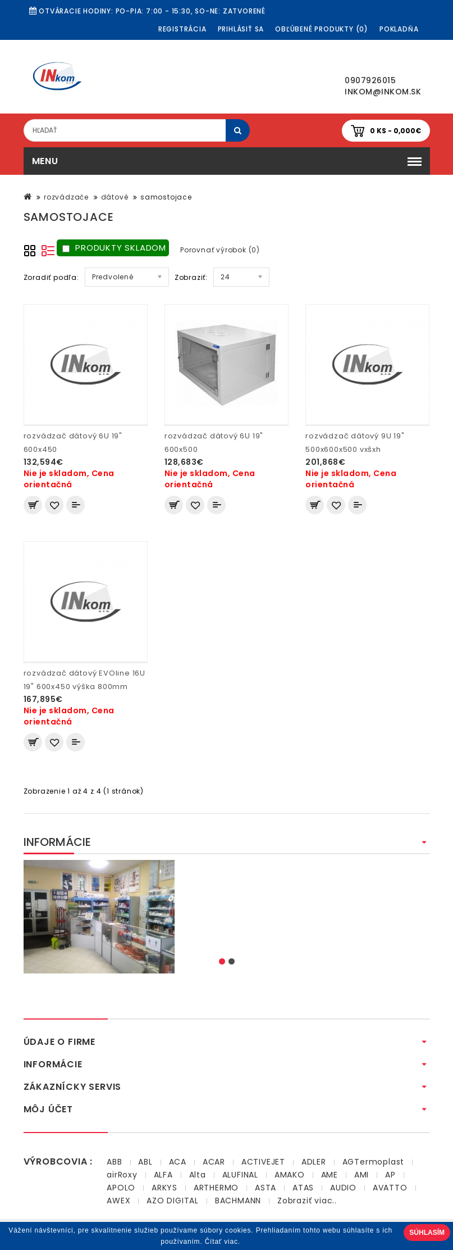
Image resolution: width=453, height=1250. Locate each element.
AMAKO (289, 1174)
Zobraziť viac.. (307, 1200)
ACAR (214, 1161)
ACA (177, 1161)
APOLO (121, 1187)
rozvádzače (66, 197)
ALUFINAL (240, 1174)
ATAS (303, 1187)
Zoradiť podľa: (51, 277)
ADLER (313, 1161)
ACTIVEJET (263, 1161)
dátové (115, 197)
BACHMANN (238, 1200)
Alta (197, 1174)
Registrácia (182, 29)
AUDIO (343, 1187)
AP (390, 1174)
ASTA (265, 1187)
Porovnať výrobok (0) (220, 250)
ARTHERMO (216, 1187)
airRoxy (122, 1174)
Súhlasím (427, 1233)
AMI (361, 1174)
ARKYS (164, 1187)
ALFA (163, 1174)
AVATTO (390, 1187)
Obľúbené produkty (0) (321, 29)
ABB (114, 1161)
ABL (145, 1161)
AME (329, 1174)
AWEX (118, 1200)
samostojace (166, 197)
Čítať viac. (222, 1242)
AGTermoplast (373, 1161)
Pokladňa (398, 29)
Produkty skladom (114, 247)
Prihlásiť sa (241, 29)
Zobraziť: (191, 277)
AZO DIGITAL (173, 1200)
